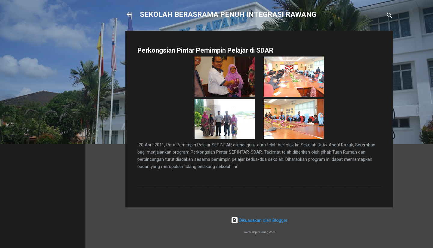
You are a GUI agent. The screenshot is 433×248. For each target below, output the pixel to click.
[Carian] (389, 16)
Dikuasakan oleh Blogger (259, 220)
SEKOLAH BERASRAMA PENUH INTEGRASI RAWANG (228, 14)
